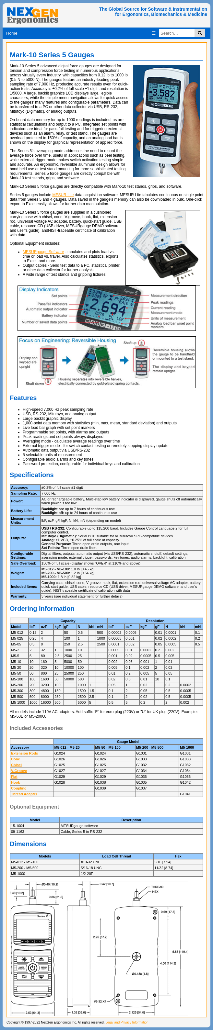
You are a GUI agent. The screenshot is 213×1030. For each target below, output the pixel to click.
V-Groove (19, 771)
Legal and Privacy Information (126, 1022)
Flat (14, 776)
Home (12, 33)
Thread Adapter (24, 794)
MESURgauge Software (43, 252)
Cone (15, 759)
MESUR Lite (63, 195)
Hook (15, 782)
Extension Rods (24, 753)
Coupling (19, 788)
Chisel (16, 765)
